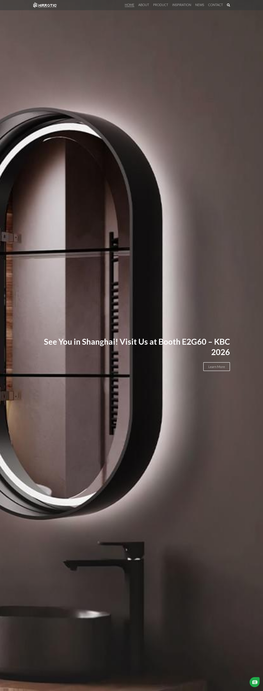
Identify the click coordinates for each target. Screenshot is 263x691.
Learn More (216, 367)
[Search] (228, 5)
